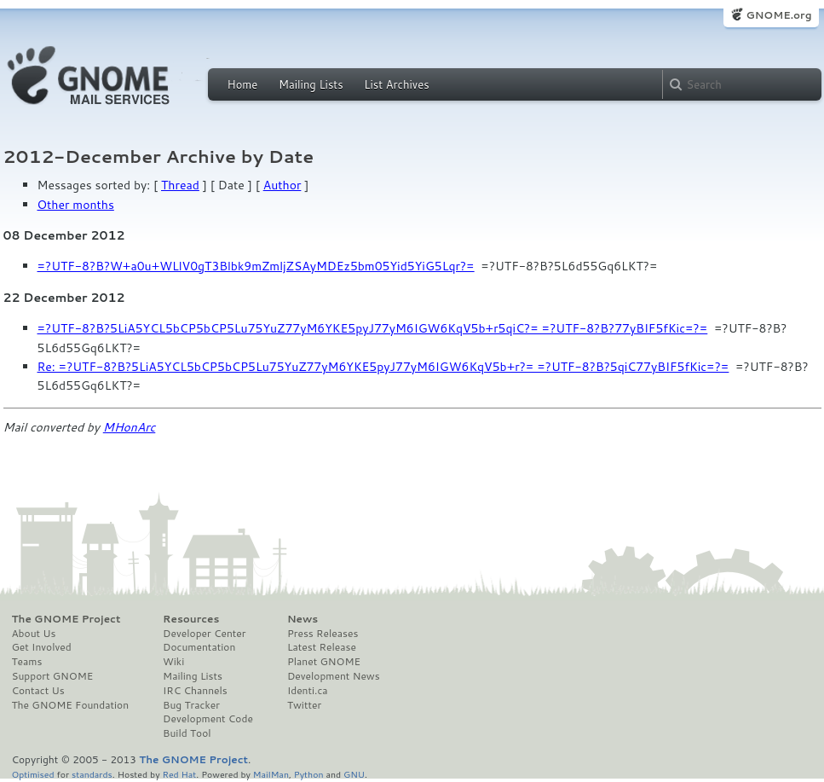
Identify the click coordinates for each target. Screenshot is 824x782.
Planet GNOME (323, 662)
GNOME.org (778, 15)
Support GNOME (53, 676)
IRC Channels (195, 691)
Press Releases (322, 633)
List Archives (396, 84)
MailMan (271, 774)
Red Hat (179, 774)
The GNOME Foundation (71, 705)
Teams (27, 662)
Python (309, 774)
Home (243, 84)
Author (282, 185)
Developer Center (204, 633)
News (302, 619)
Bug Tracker (191, 705)
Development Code (208, 719)
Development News (333, 676)
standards (92, 774)
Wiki (173, 662)
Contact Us (38, 691)
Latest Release (321, 647)
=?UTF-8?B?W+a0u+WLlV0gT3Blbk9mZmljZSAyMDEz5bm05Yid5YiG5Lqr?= (256, 266)
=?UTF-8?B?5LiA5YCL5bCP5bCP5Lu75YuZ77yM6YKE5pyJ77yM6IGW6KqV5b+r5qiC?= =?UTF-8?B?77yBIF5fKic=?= (372, 328)
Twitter (304, 705)
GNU (354, 774)
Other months (75, 204)
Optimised (33, 774)
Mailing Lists (311, 84)
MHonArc (129, 427)
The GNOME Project (66, 619)
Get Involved (42, 647)
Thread (180, 185)
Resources (191, 619)
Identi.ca (307, 691)
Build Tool (186, 733)
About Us (34, 633)
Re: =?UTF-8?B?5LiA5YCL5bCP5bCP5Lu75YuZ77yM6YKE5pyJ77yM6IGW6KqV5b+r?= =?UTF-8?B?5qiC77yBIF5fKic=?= (383, 366)
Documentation (199, 647)
